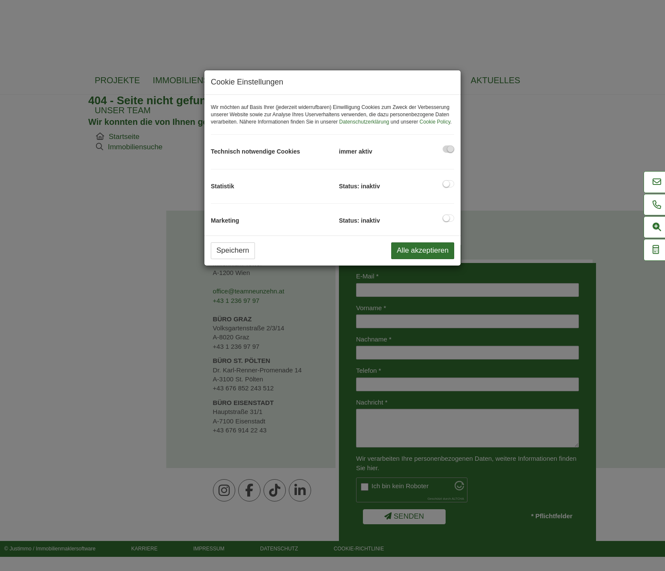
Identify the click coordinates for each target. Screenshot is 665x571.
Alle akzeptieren (423, 250)
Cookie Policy (434, 122)
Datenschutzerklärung (364, 122)
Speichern (232, 250)
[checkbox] (448, 149)
